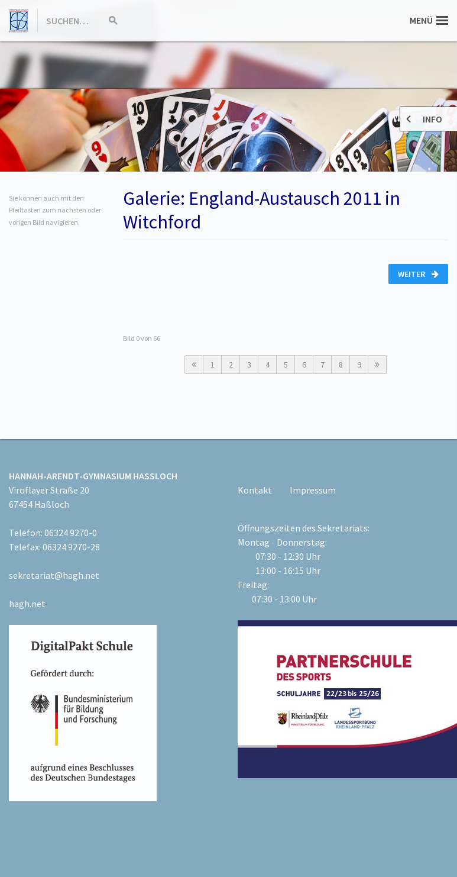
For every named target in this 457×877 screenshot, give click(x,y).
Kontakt (255, 490)
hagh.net (27, 604)
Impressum (313, 490)
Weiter (418, 274)
